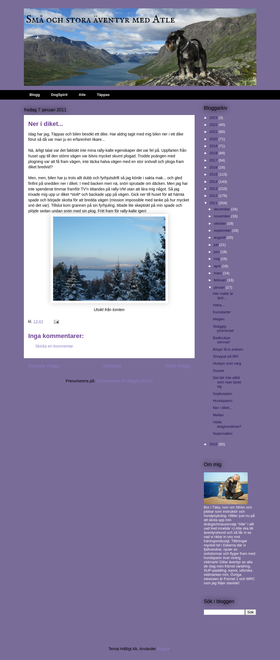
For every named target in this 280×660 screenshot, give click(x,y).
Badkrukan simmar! (221, 340)
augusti (220, 237)
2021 (214, 132)
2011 (214, 203)
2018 (214, 153)
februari (220, 280)
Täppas (103, 95)
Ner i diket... (222, 408)
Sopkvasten (222, 394)
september (223, 230)
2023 (214, 118)
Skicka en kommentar (54, 346)
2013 (214, 189)
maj (217, 259)
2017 (214, 160)
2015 (214, 174)
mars (218, 273)
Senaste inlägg (44, 366)
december (222, 209)
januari (220, 287)
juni (217, 252)
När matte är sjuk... (223, 295)
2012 (214, 196)
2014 (214, 182)
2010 (214, 444)
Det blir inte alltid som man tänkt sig (227, 382)
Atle (82, 95)
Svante (218, 371)
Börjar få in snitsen (228, 349)
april (218, 266)
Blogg (34, 95)
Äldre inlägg (177, 366)
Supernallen (222, 433)
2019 (214, 146)
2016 (214, 167)
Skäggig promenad (223, 328)
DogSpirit (59, 95)
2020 (214, 139)
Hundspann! (223, 401)
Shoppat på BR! (226, 356)
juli (216, 245)
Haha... (219, 305)
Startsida (112, 366)
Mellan (218, 415)
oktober (220, 223)
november (222, 216)
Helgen (218, 319)
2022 (214, 125)
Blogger (163, 649)
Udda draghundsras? (227, 424)
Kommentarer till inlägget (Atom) (124, 381)
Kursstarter (222, 312)
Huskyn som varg (227, 363)
